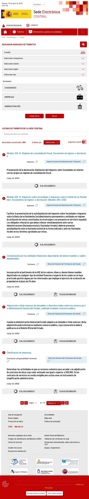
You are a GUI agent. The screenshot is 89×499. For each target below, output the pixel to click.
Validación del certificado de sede (56, 439)
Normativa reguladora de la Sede (20, 436)
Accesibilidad (49, 415)
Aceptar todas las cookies (36, 493)
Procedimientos (11, 37)
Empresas (44, 97)
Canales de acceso (15, 448)
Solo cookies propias (55, 493)
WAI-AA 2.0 (19, 427)
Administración (44, 106)
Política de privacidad (52, 421)
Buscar (54, 116)
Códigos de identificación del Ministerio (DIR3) (24, 439)
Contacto (32, 25)
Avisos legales (13, 418)
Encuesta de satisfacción (17, 451)
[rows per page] (53, 403)
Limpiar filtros (34, 116)
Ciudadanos (44, 87)
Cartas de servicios (15, 442)
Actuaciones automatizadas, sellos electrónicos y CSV (62, 443)
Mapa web (48, 418)
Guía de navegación (15, 415)
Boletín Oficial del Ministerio (54, 436)
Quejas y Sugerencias (52, 448)
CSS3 (10, 427)
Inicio (3, 37)
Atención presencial (12, 25)
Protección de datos (15, 421)
